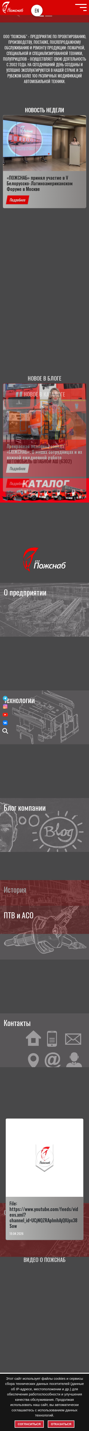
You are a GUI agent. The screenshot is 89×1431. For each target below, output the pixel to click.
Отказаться (61, 1424)
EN (37, 10)
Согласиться (29, 1424)
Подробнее (17, 200)
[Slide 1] (40, 16)
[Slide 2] (48, 16)
